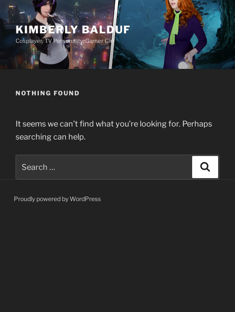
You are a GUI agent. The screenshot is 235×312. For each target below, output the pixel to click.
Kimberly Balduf (73, 29)
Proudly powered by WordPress (57, 198)
